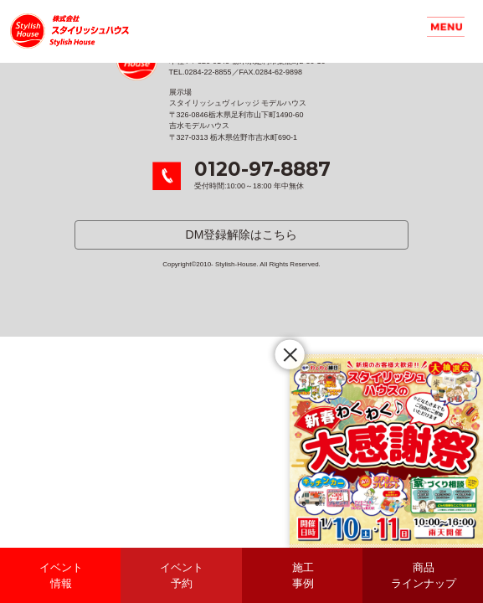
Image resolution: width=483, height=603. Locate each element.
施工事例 (303, 575)
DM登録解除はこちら (242, 234)
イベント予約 (181, 575)
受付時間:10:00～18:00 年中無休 (262, 175)
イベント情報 (61, 575)
